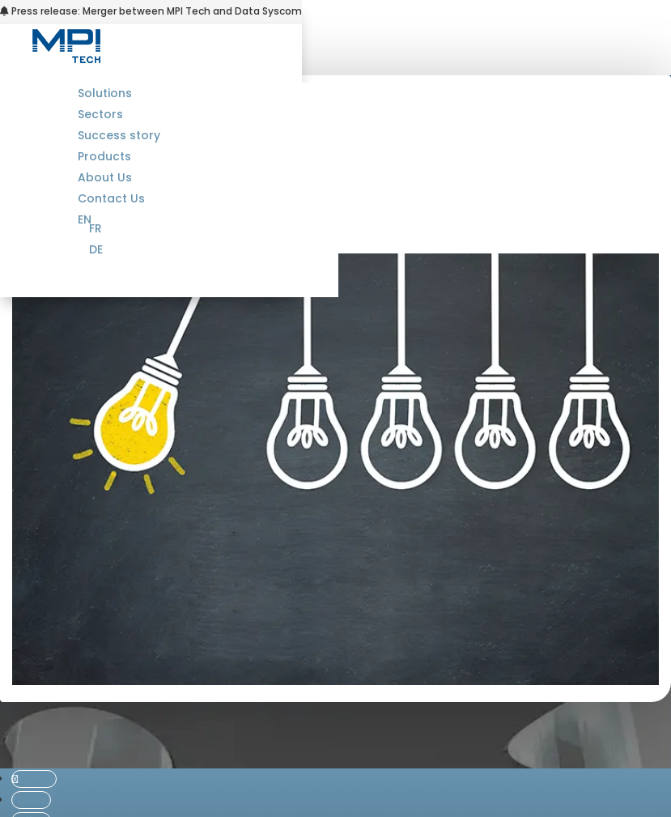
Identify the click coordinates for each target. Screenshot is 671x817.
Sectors (100, 114)
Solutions (105, 93)
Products (104, 156)
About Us (105, 177)
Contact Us (111, 198)
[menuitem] (213, 228)
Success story (119, 135)
